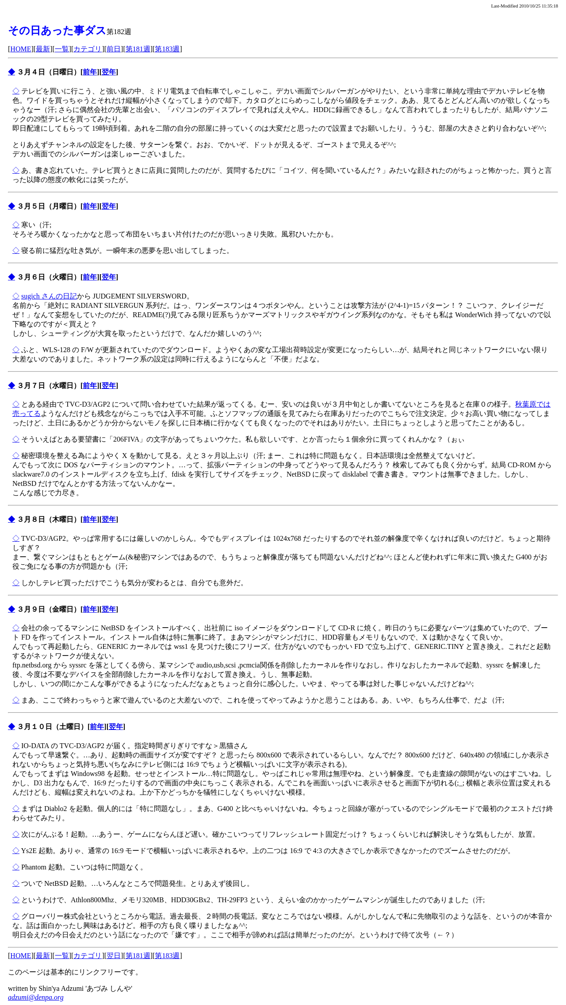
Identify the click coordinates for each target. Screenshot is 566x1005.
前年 (90, 72)
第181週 (138, 49)
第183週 (167, 49)
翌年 (109, 72)
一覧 (62, 49)
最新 (43, 49)
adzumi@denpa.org (36, 997)
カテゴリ (87, 49)
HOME (20, 49)
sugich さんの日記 (49, 296)
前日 (114, 49)
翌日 (114, 955)
